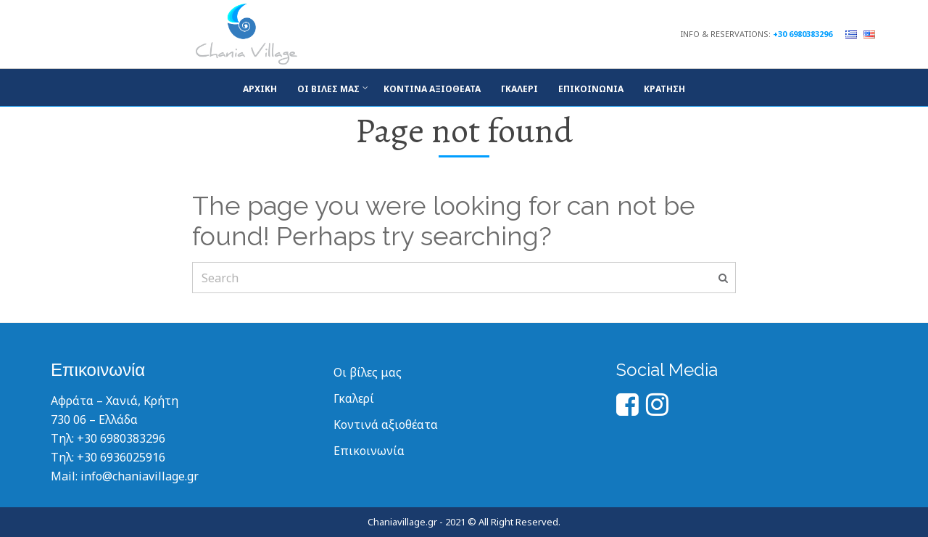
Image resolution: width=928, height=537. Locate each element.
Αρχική (260, 89)
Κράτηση (664, 89)
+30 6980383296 (802, 33)
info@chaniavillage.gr (139, 476)
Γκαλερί (354, 398)
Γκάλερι (519, 89)
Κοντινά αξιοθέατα (432, 89)
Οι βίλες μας (328, 89)
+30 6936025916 (121, 457)
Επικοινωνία (591, 89)
